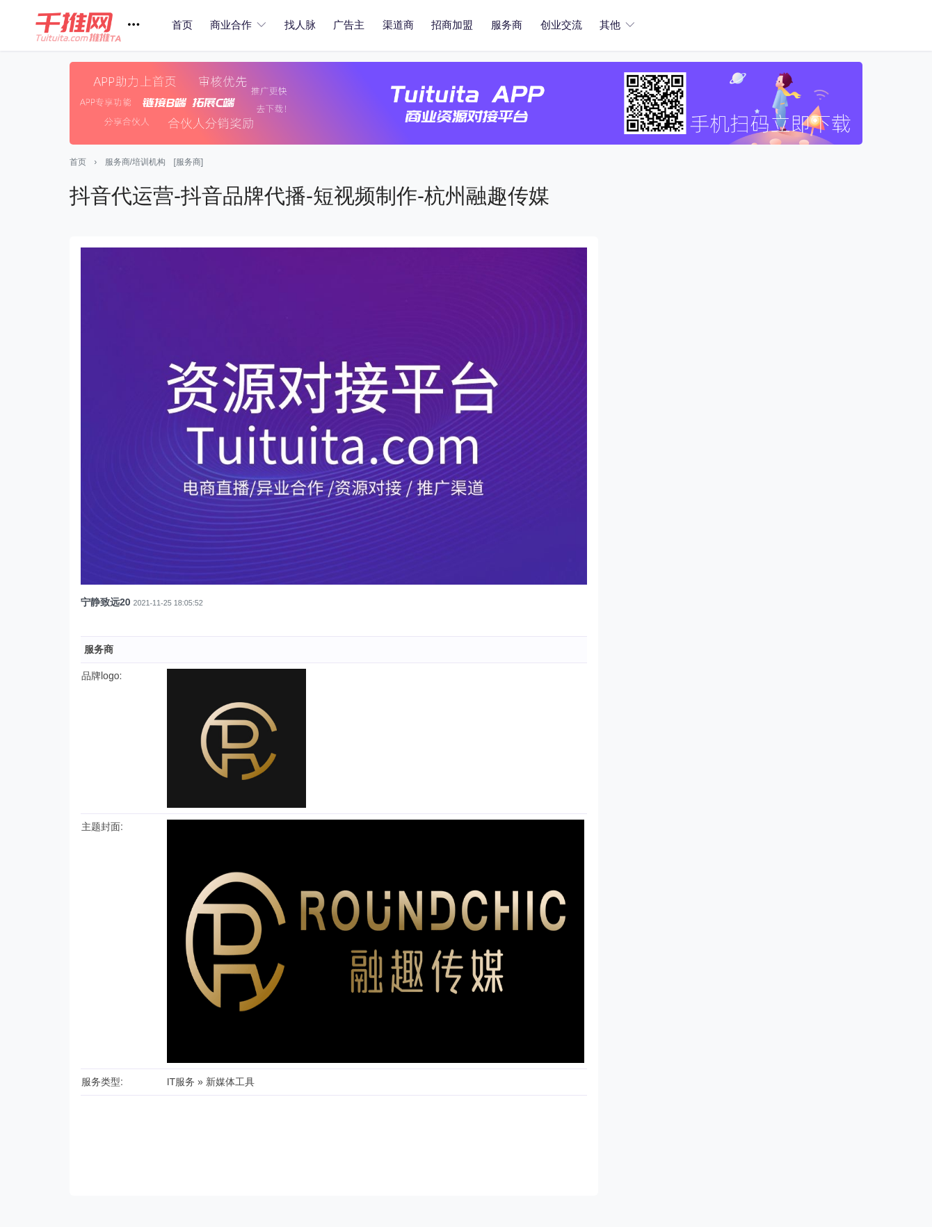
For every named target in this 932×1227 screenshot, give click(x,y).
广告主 (348, 25)
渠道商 (398, 25)
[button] (93, 25)
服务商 (506, 25)
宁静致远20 (106, 602)
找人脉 (300, 25)
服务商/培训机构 (135, 162)
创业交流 (561, 25)
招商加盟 (452, 25)
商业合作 (231, 25)
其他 (610, 25)
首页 (182, 25)
